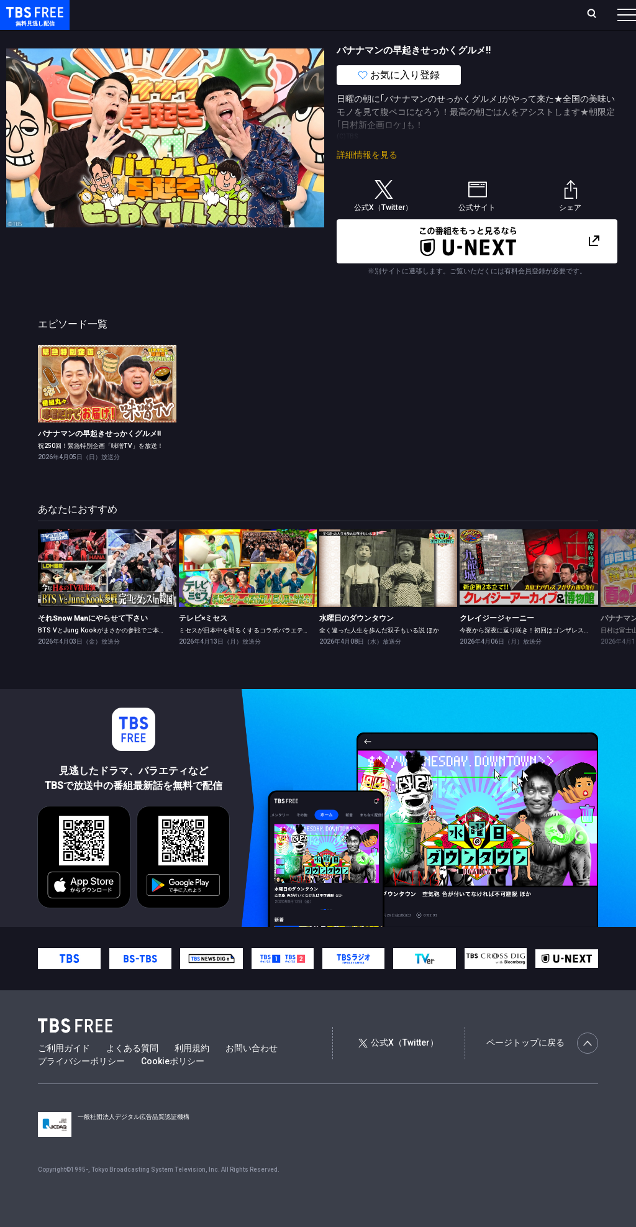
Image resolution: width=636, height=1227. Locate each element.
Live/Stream (293, 14)
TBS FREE (33, 22)
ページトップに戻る (542, 1068)
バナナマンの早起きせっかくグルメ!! (99, 458)
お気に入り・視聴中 (369, 14)
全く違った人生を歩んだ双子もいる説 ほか (379, 655)
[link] (107, 408)
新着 (134, 39)
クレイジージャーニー (497, 643)
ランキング (235, 14)
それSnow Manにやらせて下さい (93, 643)
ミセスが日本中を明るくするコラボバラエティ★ (247, 655)
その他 (492, 39)
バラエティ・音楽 (310, 39)
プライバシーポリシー (81, 1086)
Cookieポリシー (172, 1086)
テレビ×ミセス (203, 643)
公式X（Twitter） (398, 1067)
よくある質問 (132, 1073)
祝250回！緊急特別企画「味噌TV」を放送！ (100, 471)
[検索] (510, 14)
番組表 (596, 14)
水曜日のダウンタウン (356, 643)
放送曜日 (183, 14)
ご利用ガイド (64, 1073)
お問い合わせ (251, 1073)
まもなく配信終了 (190, 39)
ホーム (140, 14)
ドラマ (250, 39)
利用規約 (192, 1073)
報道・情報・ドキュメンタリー (410, 39)
